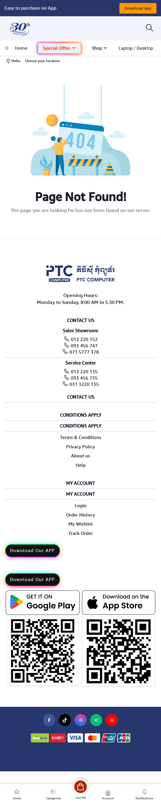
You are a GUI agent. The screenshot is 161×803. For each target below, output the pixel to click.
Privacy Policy (80, 447)
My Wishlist (80, 524)
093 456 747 (84, 346)
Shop (100, 48)
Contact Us (80, 397)
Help (81, 465)
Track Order (80, 533)
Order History (80, 515)
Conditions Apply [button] (80, 415)
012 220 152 (84, 340)
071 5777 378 (84, 352)
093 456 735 (84, 378)
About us (80, 456)
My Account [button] (80, 483)
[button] (59, 48)
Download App (138, 8)
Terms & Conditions (80, 438)
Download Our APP (32, 551)
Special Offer (59, 48)
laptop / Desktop (135, 48)
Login (81, 506)
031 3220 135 (84, 384)
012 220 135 (84, 372)
